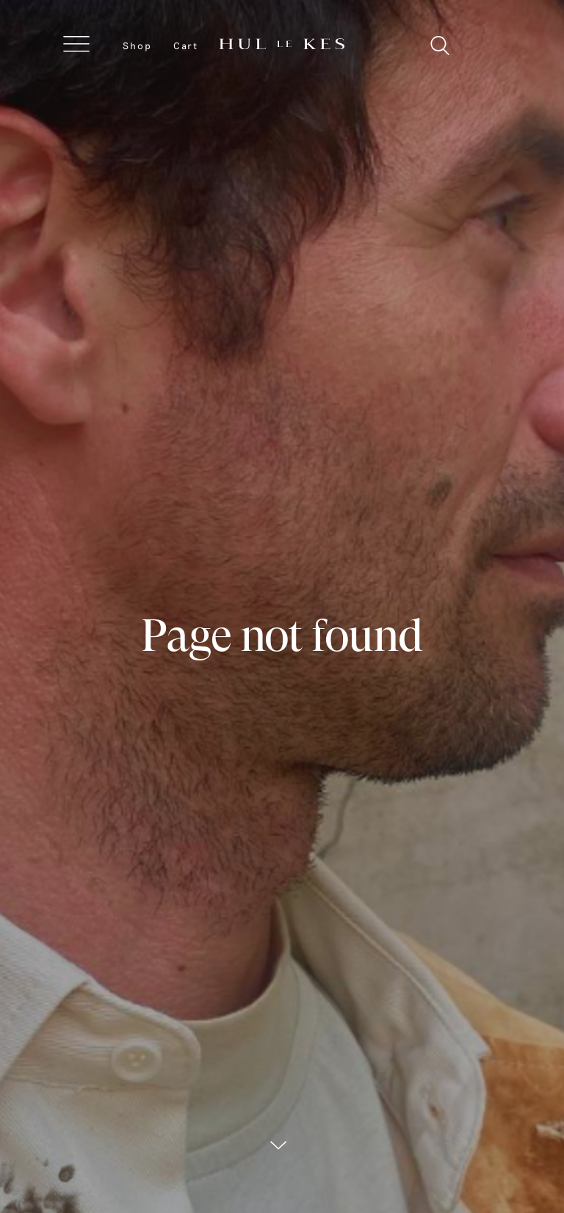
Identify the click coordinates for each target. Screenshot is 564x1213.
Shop (137, 45)
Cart (185, 45)
